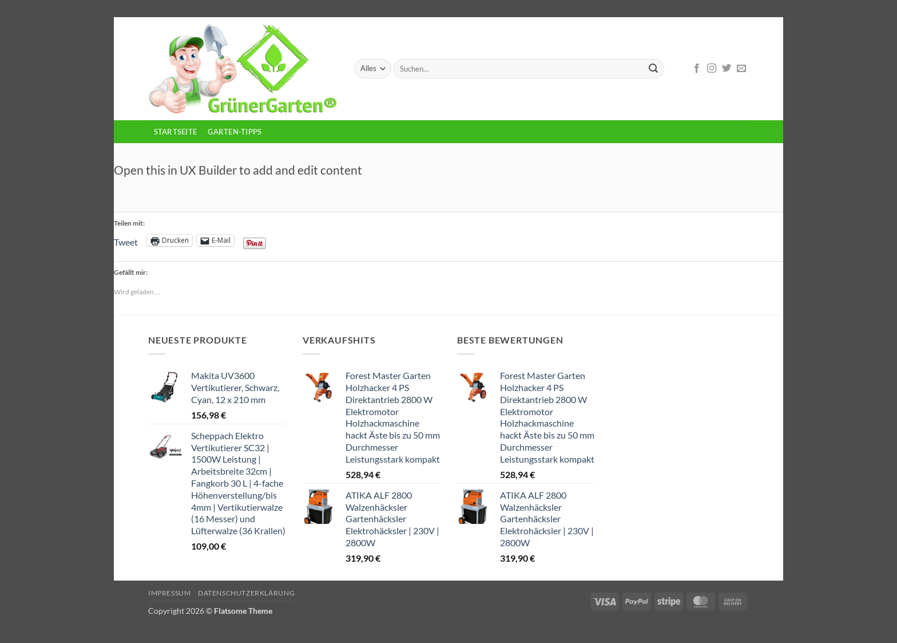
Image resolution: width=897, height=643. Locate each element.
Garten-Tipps (234, 131)
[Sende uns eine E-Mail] (741, 69)
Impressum (169, 593)
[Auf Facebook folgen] (696, 69)
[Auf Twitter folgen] (726, 69)
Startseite (175, 131)
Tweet (126, 240)
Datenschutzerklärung (246, 593)
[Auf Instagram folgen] (711, 69)
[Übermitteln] (653, 68)
